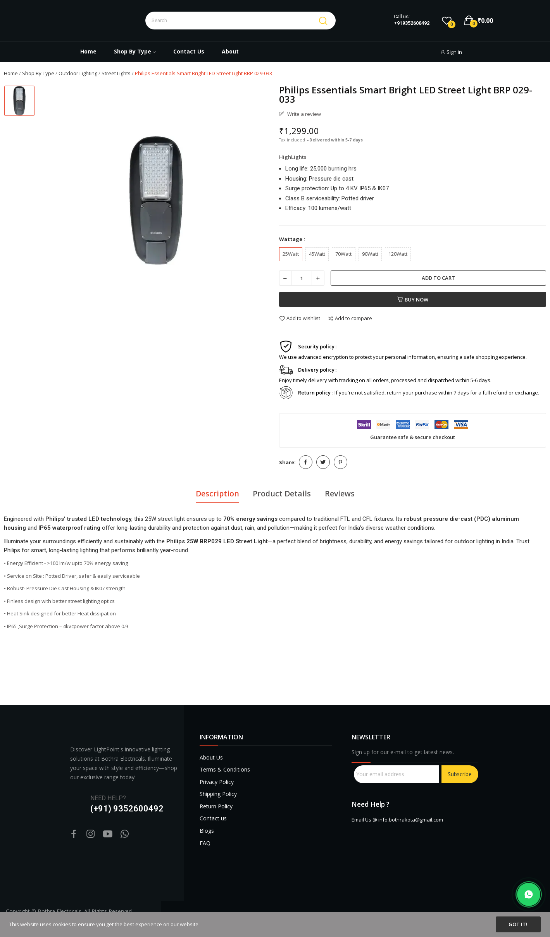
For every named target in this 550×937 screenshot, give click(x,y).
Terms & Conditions (225, 769)
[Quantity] (301, 278)
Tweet (323, 462)
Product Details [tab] (282, 493)
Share (305, 462)
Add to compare (350, 318)
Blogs (207, 830)
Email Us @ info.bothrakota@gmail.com (397, 819)
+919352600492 (411, 23)
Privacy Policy (217, 781)
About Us (211, 757)
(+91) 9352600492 (127, 808)
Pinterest (340, 462)
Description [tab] (217, 493)
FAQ (205, 843)
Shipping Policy (218, 793)
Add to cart (438, 277)
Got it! (518, 924)
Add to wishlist (299, 318)
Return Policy (216, 806)
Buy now (412, 299)
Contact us (213, 818)
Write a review (303, 114)
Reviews (340, 493)
